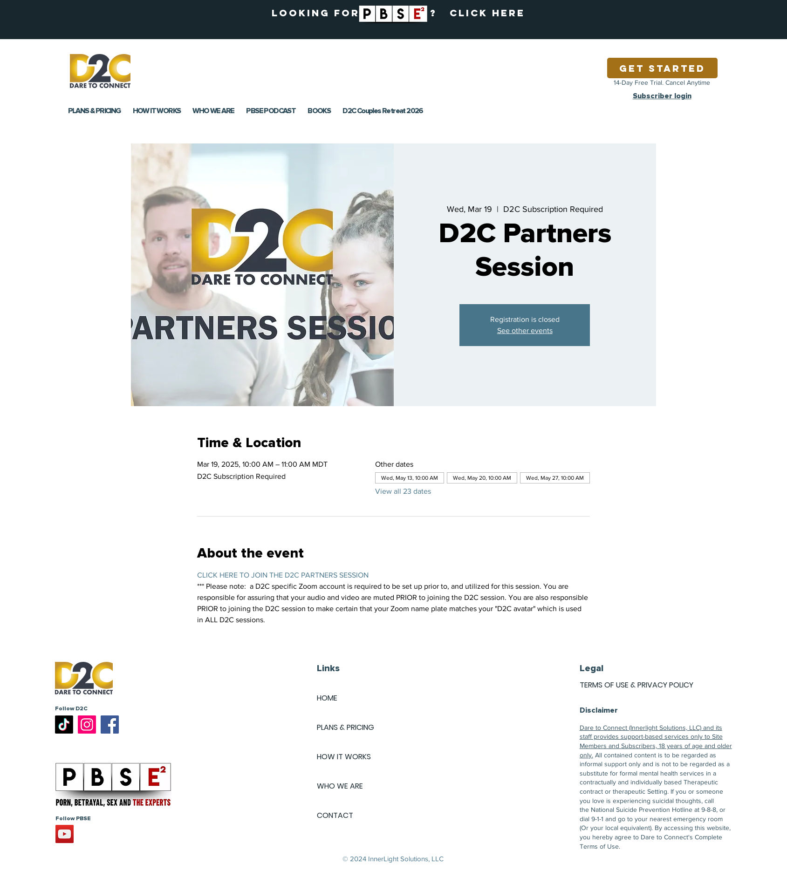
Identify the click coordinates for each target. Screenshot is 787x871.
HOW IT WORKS (344, 756)
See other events (525, 330)
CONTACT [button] (335, 815)
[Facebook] (110, 724)
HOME (327, 698)
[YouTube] (64, 834)
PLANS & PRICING (345, 727)
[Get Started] (662, 68)
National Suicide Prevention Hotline (641, 809)
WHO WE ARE (340, 786)
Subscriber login (662, 96)
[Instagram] (87, 724)
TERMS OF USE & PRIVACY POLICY (636, 685)
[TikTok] (64, 724)
